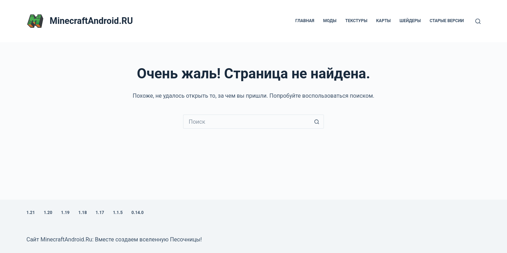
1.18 (82, 212)
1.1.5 (118, 212)
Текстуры (356, 20)
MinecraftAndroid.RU (91, 21)
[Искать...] (246, 122)
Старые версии (447, 20)
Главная (304, 20)
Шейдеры (410, 20)
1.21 (30, 212)
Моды (330, 20)
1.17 (100, 212)
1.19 (65, 212)
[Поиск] (478, 21)
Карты (383, 20)
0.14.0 (137, 212)
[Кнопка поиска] (317, 122)
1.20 (48, 212)
